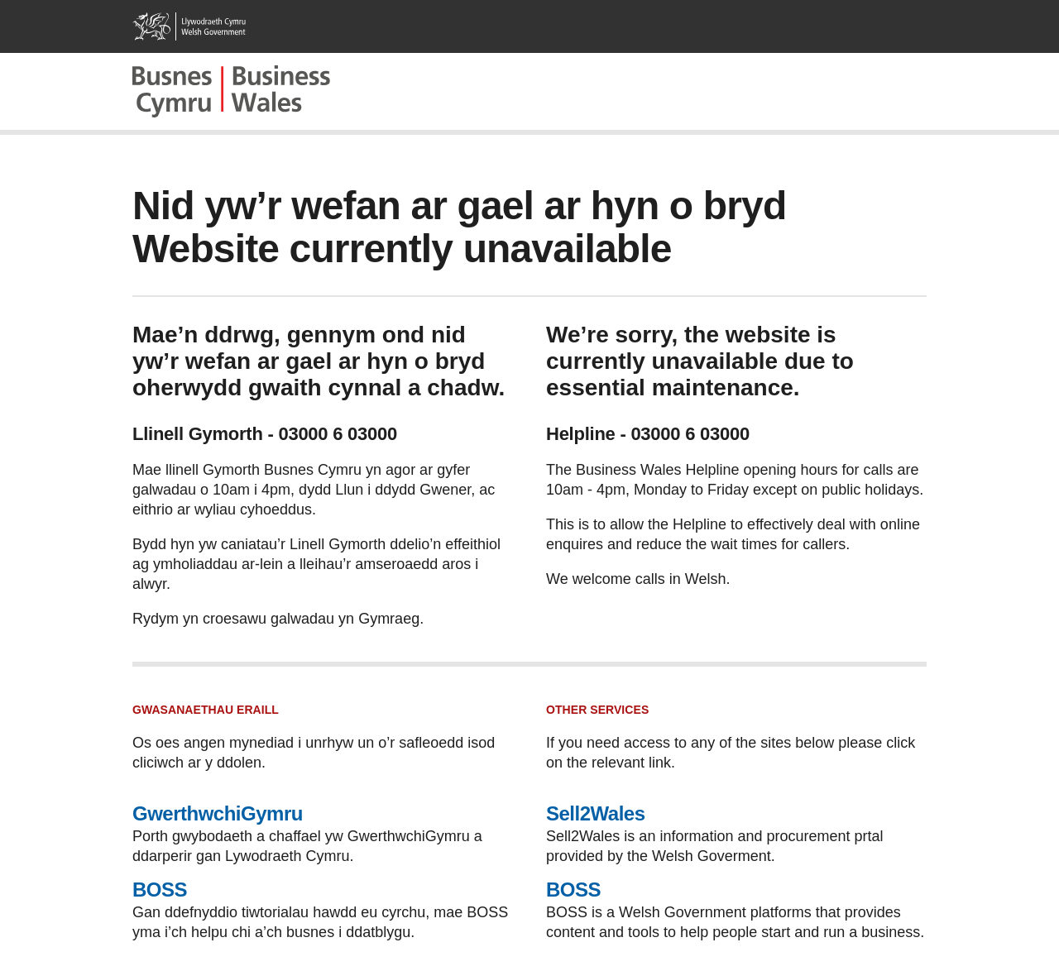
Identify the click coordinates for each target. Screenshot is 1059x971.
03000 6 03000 (337, 433)
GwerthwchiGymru (217, 813)
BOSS (159, 889)
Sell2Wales (595, 813)
